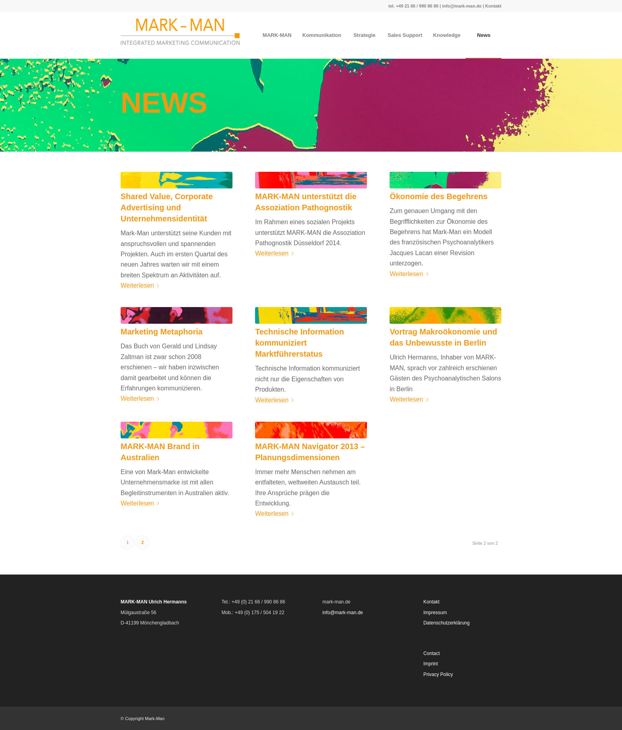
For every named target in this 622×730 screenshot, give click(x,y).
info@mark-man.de (461, 6)
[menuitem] (277, 35)
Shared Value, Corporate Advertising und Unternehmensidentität (167, 207)
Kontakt (493, 6)
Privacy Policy (438, 674)
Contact (431, 653)
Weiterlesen (141, 285)
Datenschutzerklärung (446, 623)
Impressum (435, 612)
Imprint (430, 664)
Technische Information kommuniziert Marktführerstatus (299, 342)
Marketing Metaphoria (162, 331)
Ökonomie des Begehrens (439, 196)
